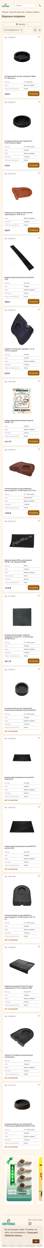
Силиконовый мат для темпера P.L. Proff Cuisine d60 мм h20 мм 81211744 (20, 1125)
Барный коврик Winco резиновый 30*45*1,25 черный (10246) (18, 561)
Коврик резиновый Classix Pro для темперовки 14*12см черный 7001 (19, 987)
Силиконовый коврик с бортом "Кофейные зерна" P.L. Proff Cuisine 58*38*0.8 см (19, 637)
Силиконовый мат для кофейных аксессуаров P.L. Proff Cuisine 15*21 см (20, 489)
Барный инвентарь (17, 12)
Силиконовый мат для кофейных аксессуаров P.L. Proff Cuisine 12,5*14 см (20, 917)
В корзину (33, 94)
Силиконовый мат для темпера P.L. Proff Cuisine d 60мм (19, 142)
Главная (6, 12)
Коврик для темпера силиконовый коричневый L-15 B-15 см (19, 213)
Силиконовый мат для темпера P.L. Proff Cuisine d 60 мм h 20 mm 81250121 (20, 709)
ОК (36, 1241)
